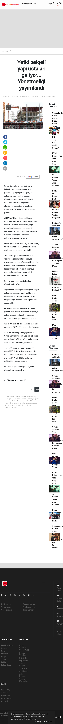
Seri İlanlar (23, 671)
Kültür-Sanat (6, 665)
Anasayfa (6, 51)
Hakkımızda (6, 604)
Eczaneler (23, 658)
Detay (38, 721)
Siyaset (4, 651)
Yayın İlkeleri (6, 607)
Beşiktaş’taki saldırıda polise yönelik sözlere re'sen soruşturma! (57, 231)
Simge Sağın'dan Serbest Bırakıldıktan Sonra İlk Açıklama (57, 384)
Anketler (4, 693)
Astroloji (4, 701)
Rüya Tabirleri (6, 698)
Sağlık (3, 659)
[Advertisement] (31, 29)
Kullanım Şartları (29, 604)
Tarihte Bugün (22, 665)
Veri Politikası (6, 610)
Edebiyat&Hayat (29, 3)
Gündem (4, 648)
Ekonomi (4, 654)
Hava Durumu (22, 646)
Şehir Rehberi (22, 675)
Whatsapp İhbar (29, 607)
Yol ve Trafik (24, 650)
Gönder (37, 389)
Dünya (3, 657)
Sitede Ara (5, 690)
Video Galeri (59, 598)
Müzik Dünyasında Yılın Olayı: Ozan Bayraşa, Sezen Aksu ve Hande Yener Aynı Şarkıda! (57, 169)
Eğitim (3, 662)
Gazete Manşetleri (23, 680)
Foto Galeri (59, 588)
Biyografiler (5, 695)
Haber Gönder (28, 610)
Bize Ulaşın (59, 631)
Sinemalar (23, 668)
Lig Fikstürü (23, 661)
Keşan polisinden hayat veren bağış (56, 515)
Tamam (48, 721)
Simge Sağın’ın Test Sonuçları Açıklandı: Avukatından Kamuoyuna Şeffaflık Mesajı (57, 255)
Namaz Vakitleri (22, 654)
